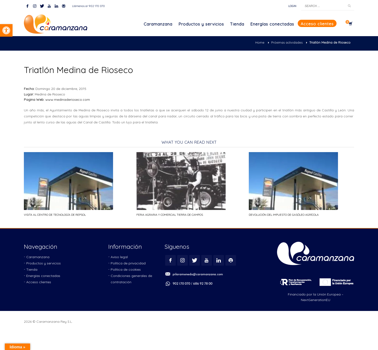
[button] (6, 30)
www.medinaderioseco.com (67, 99)
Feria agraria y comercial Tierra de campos (169, 214)
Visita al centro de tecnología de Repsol (55, 214)
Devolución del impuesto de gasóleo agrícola (284, 214)
